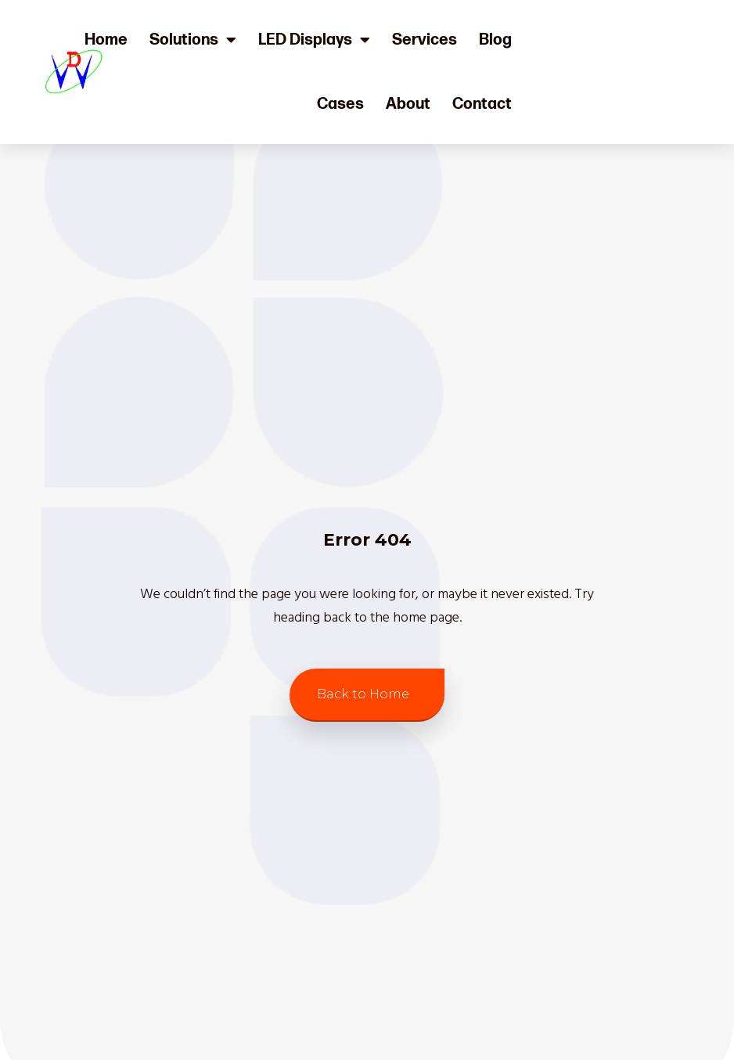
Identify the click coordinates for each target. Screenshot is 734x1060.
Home (106, 40)
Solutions (192, 40)
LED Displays (314, 40)
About (408, 104)
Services (424, 40)
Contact (482, 104)
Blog (495, 40)
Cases (340, 104)
